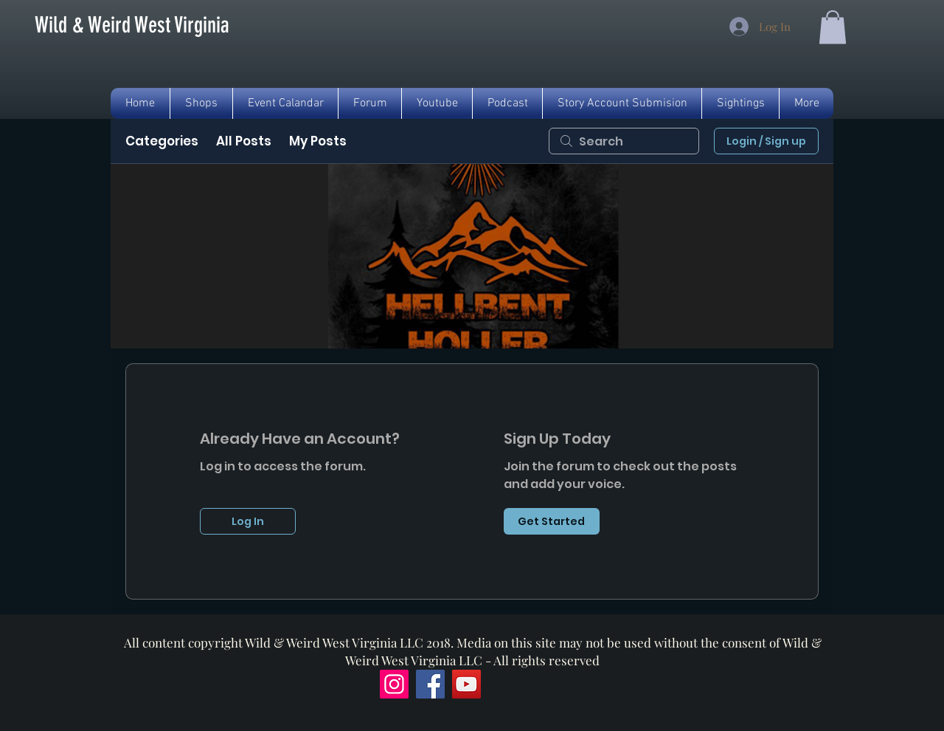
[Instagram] (394, 684)
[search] (624, 141)
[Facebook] (430, 684)
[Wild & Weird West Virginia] (131, 25)
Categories (161, 141)
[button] (833, 27)
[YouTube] (466, 684)
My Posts (318, 141)
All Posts (243, 141)
